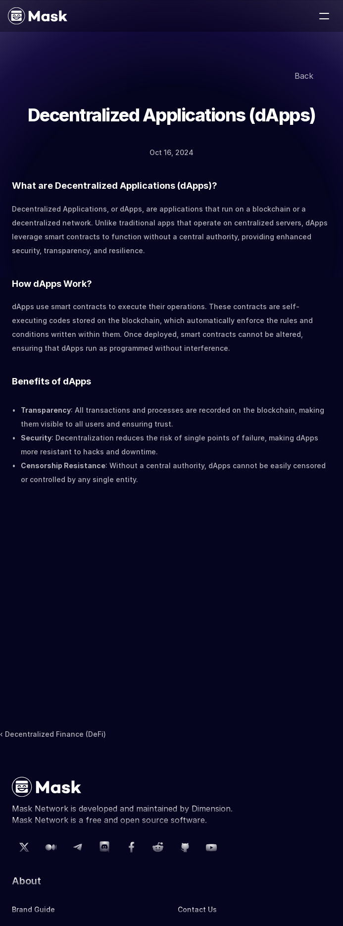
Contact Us (197, 909)
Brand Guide (33, 909)
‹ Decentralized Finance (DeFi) (53, 734)
